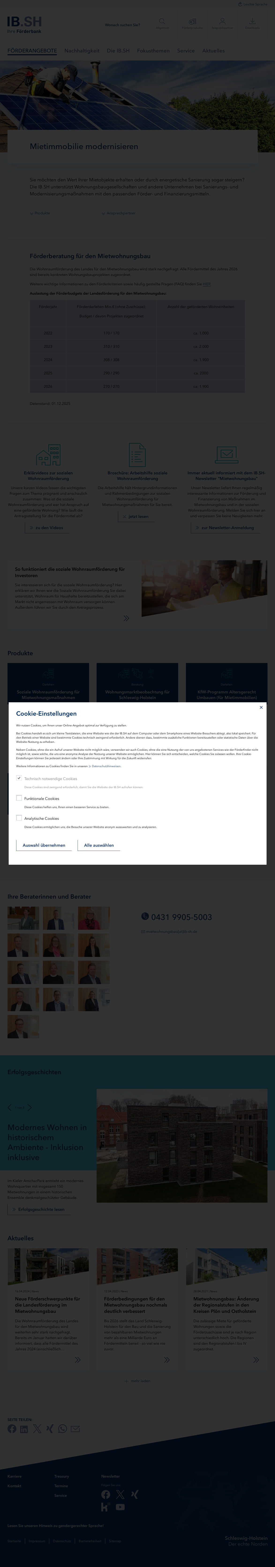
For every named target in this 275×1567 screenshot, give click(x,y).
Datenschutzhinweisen (106, 766)
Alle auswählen (99, 845)
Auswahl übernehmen (44, 845)
